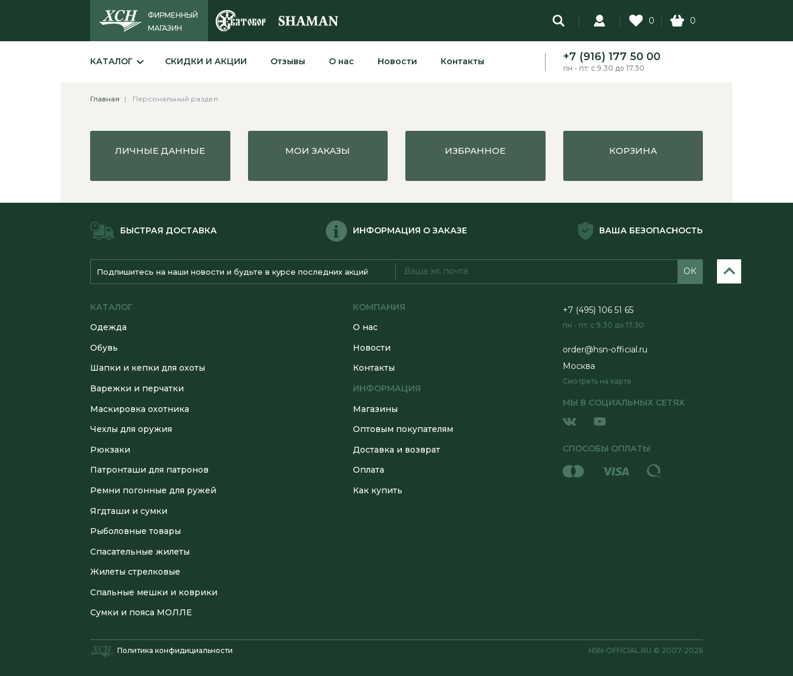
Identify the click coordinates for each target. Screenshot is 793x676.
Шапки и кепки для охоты (147, 367)
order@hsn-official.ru (605, 349)
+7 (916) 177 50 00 (611, 56)
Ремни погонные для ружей (153, 490)
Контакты (462, 61)
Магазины (375, 409)
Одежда (108, 327)
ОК (689, 271)
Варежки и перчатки (137, 388)
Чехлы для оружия (131, 429)
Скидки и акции (206, 61)
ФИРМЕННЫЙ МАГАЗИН (173, 21)
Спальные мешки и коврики (153, 592)
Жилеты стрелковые (135, 571)
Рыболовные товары (135, 531)
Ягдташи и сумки (128, 511)
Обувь (104, 347)
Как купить (377, 490)
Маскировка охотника (139, 409)
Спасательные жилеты (140, 551)
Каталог (111, 61)
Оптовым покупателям (403, 429)
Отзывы (287, 61)
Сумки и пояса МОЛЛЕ (141, 612)
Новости (397, 61)
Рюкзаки (110, 449)
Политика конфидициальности (175, 650)
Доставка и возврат (396, 449)
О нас (341, 61)
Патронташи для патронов (149, 469)
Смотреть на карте (597, 381)
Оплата (368, 469)
